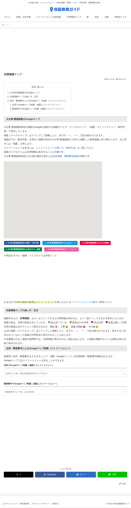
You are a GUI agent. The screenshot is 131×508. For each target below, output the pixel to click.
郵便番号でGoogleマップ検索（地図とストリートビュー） (39, 109)
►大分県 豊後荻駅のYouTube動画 (95, 243)
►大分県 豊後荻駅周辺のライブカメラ (61, 250)
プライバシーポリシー (41, 504)
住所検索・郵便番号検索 (65, 157)
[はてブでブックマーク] (81, 475)
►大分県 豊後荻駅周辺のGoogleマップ (60, 243)
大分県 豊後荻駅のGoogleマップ (25, 93)
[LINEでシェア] (112, 475)
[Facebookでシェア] (50, 475)
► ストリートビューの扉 (83, 302)
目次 (34, 87)
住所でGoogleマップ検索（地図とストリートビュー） (37, 105)
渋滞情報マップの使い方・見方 (24, 97)
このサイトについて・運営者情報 (15, 504)
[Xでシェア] (18, 475)
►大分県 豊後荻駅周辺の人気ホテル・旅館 (23, 250)
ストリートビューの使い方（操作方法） (57, 148)
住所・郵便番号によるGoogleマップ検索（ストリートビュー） (39, 101)
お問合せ (56, 504)
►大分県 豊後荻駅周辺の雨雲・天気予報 (22, 243)
